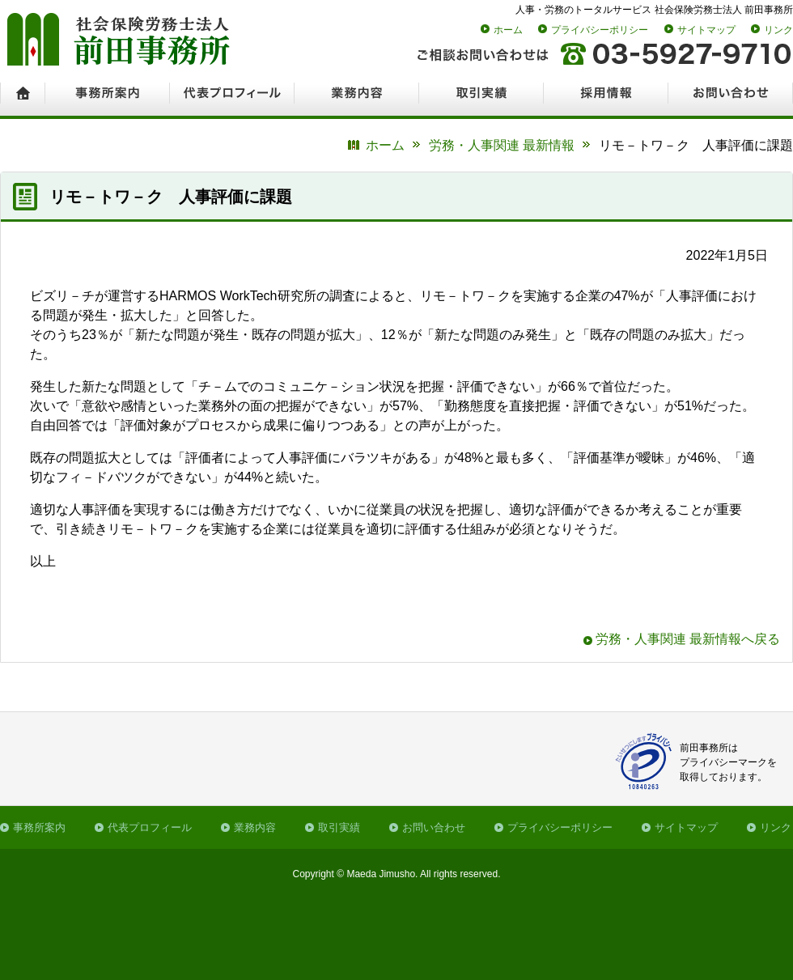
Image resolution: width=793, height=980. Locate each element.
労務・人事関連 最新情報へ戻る (688, 639)
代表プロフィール (150, 827)
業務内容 (255, 827)
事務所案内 (39, 827)
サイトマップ (706, 30)
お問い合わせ (433, 827)
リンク (778, 30)
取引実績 (339, 827)
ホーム (508, 30)
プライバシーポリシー (599, 30)
